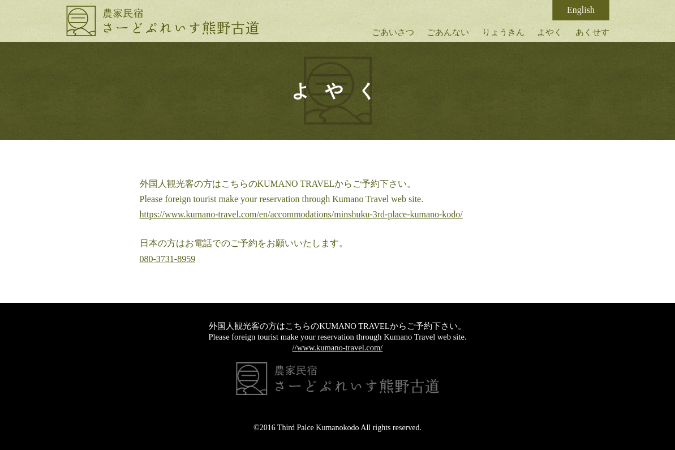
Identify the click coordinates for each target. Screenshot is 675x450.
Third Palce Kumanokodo (318, 427)
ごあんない (448, 32)
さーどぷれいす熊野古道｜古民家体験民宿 (162, 21)
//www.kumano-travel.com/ (338, 347)
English (581, 10)
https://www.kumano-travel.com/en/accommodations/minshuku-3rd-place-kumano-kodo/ (301, 214)
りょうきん (503, 32)
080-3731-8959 (168, 259)
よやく (549, 32)
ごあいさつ (393, 32)
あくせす (592, 32)
